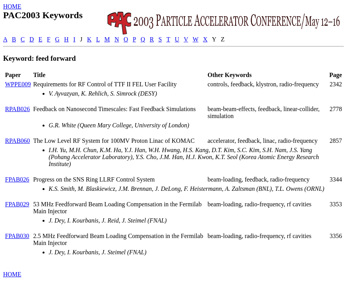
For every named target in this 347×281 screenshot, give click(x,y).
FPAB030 (17, 236)
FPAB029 (17, 204)
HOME (12, 6)
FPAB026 (17, 179)
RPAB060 (17, 140)
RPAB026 (17, 109)
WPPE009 (18, 84)
